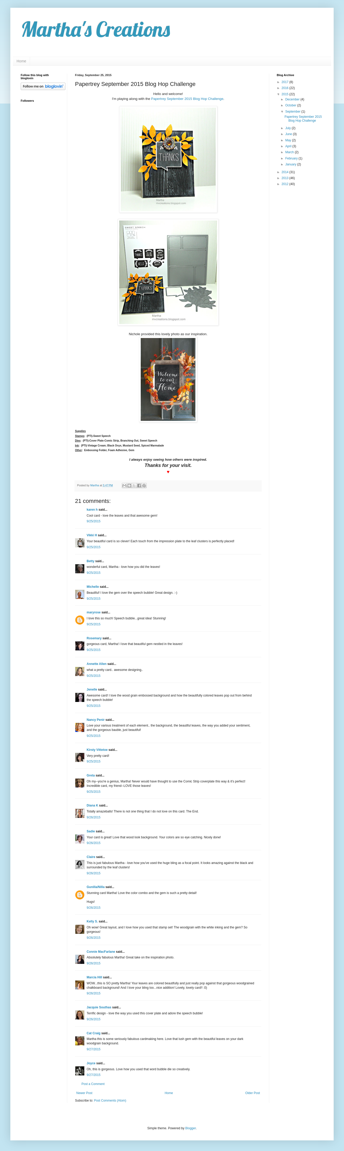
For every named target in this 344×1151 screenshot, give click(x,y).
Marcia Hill (94, 977)
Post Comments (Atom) (110, 1100)
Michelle (93, 587)
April (288, 146)
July (288, 128)
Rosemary (94, 638)
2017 (285, 82)
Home (21, 61)
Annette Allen (97, 664)
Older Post (252, 1093)
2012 (285, 184)
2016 (285, 88)
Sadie (91, 831)
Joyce (91, 1063)
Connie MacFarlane (101, 952)
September (293, 111)
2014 (285, 172)
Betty (90, 561)
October (291, 105)
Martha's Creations (95, 29)
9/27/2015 (93, 1049)
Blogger (190, 1128)
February (291, 158)
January (291, 164)
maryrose (94, 612)
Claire (91, 857)
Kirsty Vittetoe (97, 750)
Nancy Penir (96, 720)
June (289, 134)
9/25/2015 (93, 521)
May (288, 140)
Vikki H (92, 535)
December (293, 99)
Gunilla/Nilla (95, 887)
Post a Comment (92, 1084)
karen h (92, 509)
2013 (285, 178)
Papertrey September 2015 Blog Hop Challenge (187, 99)
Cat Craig (93, 1033)
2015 (285, 94)
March (290, 152)
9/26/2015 (93, 817)
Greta (91, 775)
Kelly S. (92, 921)
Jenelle (92, 689)
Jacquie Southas (99, 1007)
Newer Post (84, 1093)
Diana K (92, 805)
